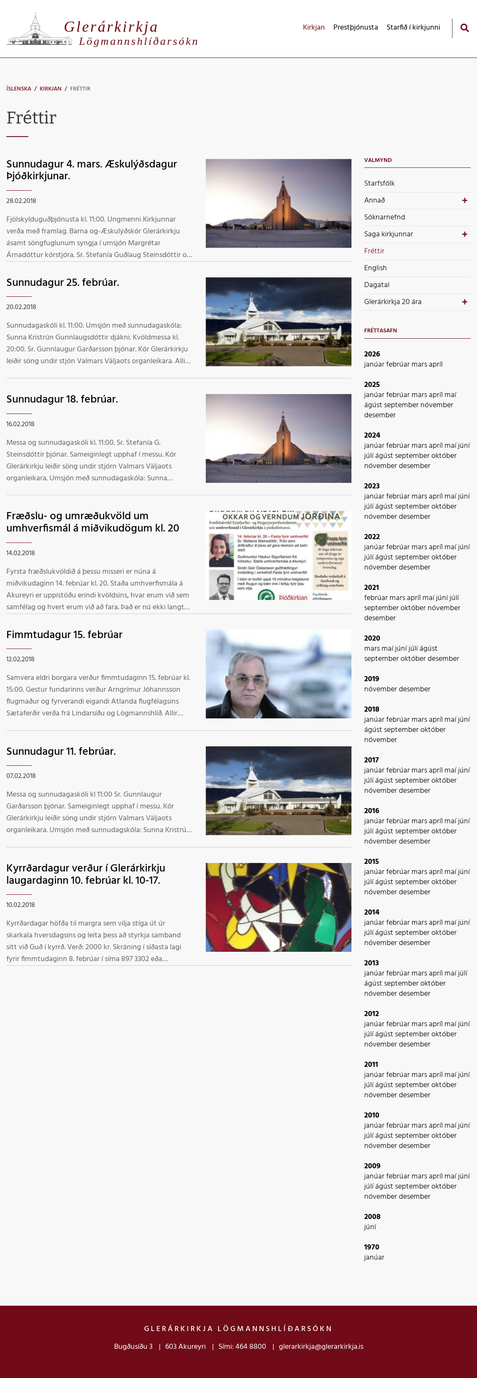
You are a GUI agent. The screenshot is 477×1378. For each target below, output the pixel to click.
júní (464, 446)
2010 (371, 1116)
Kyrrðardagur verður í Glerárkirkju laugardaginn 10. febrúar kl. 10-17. (85, 875)
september (402, 405)
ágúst (374, 405)
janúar (375, 365)
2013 (371, 963)
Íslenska (18, 89)
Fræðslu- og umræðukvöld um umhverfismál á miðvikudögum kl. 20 (92, 522)
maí (450, 395)
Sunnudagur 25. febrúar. (62, 283)
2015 (371, 862)
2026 (372, 354)
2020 (372, 639)
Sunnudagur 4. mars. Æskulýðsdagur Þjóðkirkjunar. (91, 171)
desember (380, 415)
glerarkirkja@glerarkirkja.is (321, 1347)
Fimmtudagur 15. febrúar (64, 635)
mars (420, 365)
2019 (371, 679)
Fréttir (80, 89)
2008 (372, 1217)
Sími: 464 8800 (242, 1347)
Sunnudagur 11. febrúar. (61, 752)
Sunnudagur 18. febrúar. (62, 399)
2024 (372, 436)
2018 (371, 710)
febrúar (399, 365)
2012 (371, 1014)
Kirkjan (51, 89)
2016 (371, 811)
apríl (436, 365)
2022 (372, 537)
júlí (369, 456)
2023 (372, 486)
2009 (372, 1166)
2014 (371, 913)
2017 (371, 760)
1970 (371, 1247)
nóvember (436, 405)
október (444, 456)
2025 (372, 385)
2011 (371, 1065)
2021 (371, 588)
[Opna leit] (464, 28)
